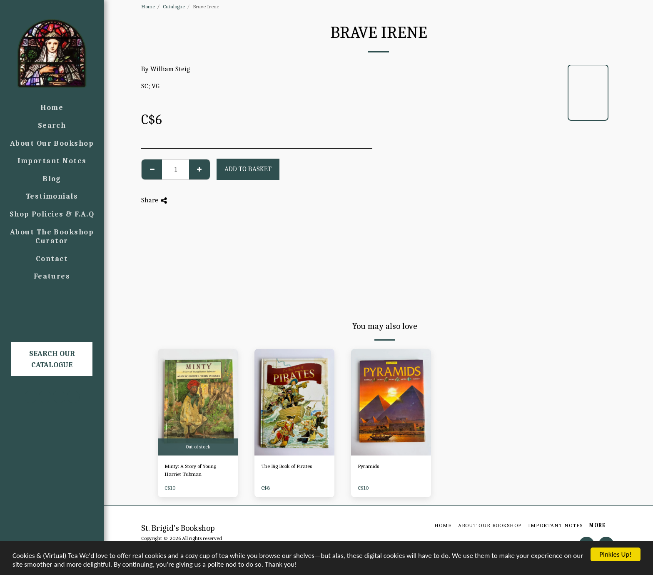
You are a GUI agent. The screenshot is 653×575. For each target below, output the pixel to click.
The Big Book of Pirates (286, 466)
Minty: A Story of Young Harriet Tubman (190, 470)
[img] (198, 402)
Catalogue (174, 6)
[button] (52, 319)
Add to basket (248, 169)
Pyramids (368, 466)
